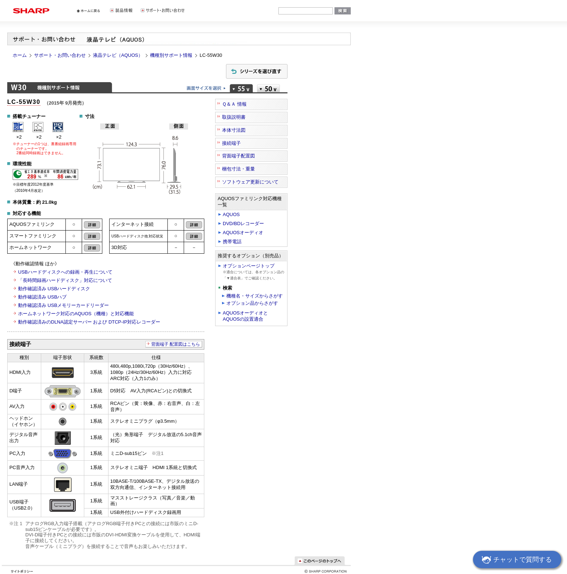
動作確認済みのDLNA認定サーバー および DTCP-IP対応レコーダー (89, 322)
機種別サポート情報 (171, 55)
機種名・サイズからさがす (254, 296)
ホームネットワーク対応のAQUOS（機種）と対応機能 (76, 313)
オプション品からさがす (252, 303)
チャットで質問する (515, 560)
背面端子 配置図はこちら (175, 344)
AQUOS (231, 214)
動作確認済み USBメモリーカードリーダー (63, 305)
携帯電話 (232, 241)
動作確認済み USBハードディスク (54, 288)
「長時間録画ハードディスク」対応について (65, 280)
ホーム (20, 55)
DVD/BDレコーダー (243, 223)
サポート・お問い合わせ (60, 55)
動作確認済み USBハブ (42, 297)
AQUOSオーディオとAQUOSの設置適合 (245, 316)
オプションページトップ (248, 266)
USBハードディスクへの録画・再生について (65, 272)
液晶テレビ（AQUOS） (118, 55)
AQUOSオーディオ (243, 232)
